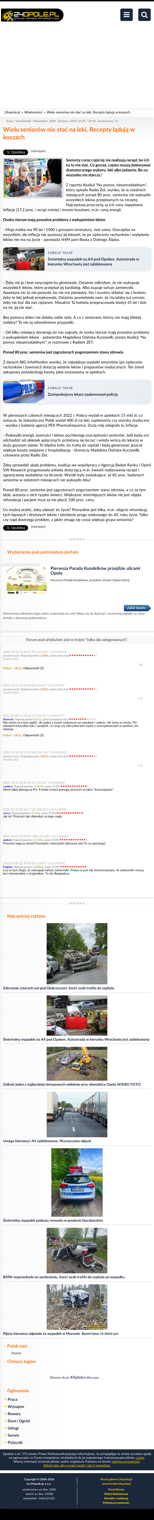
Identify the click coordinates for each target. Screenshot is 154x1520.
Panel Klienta (116, 1489)
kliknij (125, 580)
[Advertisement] (77, 68)
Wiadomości (33, 112)
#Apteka (78, 1377)
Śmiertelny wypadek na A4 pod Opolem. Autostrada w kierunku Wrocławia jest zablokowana (76, 1039)
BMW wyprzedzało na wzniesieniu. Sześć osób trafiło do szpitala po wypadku (63, 1277)
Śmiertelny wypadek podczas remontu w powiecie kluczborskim (53, 1221)
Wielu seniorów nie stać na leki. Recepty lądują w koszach (88, 112)
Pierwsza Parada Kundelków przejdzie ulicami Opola (86, 580)
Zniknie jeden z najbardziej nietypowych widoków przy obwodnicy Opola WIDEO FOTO (72, 1084)
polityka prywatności (126, 1461)
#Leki (66, 1377)
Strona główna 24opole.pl (116, 1479)
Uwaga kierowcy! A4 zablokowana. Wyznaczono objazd (47, 1141)
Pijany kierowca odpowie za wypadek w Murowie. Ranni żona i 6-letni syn (60, 1334)
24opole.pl (12, 112)
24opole (16, 1353)
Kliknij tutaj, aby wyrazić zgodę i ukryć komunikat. (77, 1465)
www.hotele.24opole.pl (116, 1483)
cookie (140, 1457)
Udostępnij (38, 151)
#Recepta (92, 1377)
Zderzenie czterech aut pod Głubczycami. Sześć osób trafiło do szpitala (58, 988)
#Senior (55, 1377)
